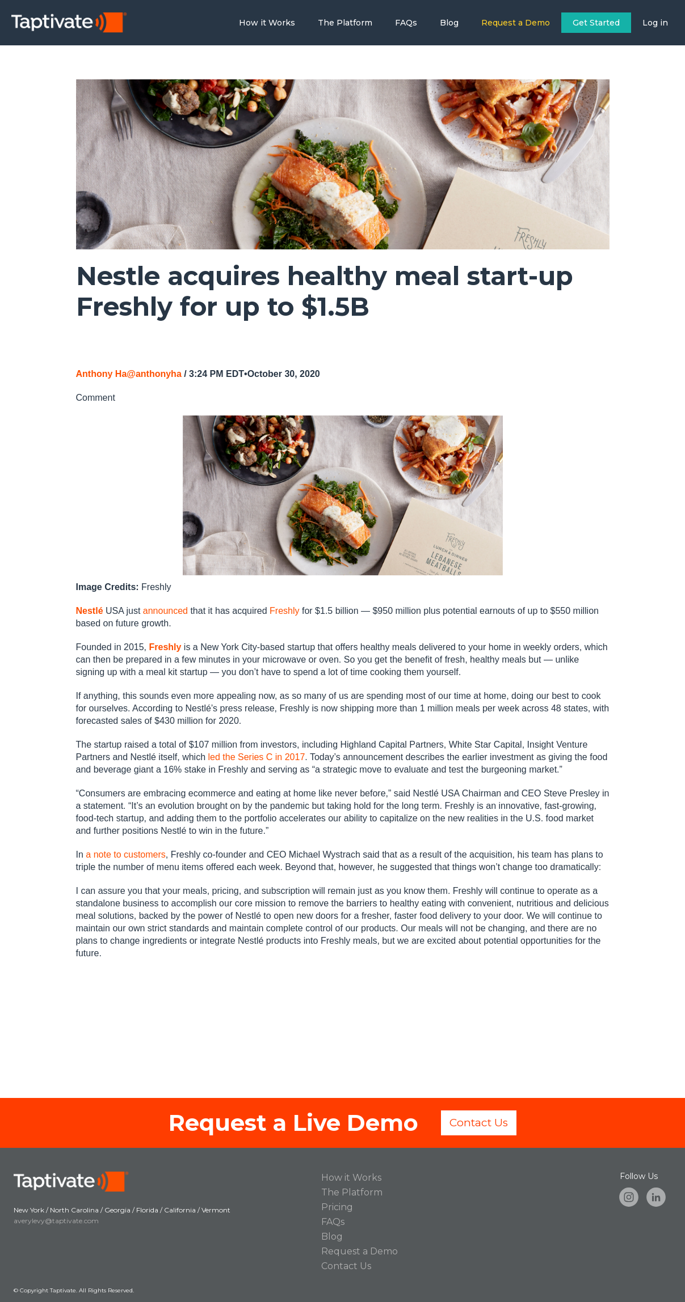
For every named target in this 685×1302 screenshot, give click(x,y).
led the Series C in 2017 (256, 757)
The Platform (345, 23)
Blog (449, 23)
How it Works (267, 23)
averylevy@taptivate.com (56, 1220)
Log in (655, 23)
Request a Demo (515, 23)
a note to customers (126, 854)
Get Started (596, 23)
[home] (64, 22)
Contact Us (478, 1122)
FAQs (406, 23)
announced (165, 611)
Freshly (284, 611)
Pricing (337, 1207)
